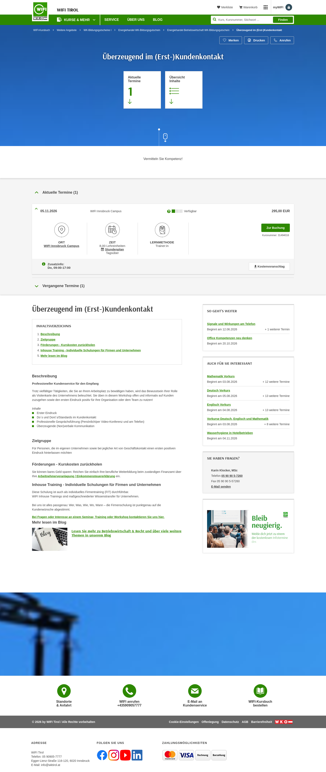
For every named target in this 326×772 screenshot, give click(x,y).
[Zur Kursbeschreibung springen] (184, 90)
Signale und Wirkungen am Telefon (231, 323)
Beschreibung (50, 333)
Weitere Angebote (67, 30)
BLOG (158, 19)
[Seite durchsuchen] (252, 20)
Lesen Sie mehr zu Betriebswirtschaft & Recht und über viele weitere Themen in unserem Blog (127, 532)
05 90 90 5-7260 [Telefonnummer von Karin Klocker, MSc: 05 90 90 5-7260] (232, 475)
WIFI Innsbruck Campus (61, 245)
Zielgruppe (48, 338)
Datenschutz (230, 721)
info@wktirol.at (50, 764)
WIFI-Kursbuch (41, 30)
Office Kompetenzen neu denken (229, 337)
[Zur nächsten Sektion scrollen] (163, 137)
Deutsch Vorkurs (218, 389)
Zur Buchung (278, 226)
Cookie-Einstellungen (184, 721)
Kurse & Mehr (74, 19)
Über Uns (136, 19)
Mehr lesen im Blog (54, 355)
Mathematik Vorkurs (221, 375)
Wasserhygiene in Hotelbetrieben (230, 432)
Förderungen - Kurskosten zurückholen (68, 344)
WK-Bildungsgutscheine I (97, 30)
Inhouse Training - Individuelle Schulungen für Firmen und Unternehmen (91, 349)
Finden (283, 19)
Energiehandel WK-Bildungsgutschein (139, 30)
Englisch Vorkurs (219, 403)
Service (111, 19)
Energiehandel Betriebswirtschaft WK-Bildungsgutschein (198, 30)
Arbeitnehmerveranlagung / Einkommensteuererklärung (76, 475)
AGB (245, 721)
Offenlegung (210, 721)
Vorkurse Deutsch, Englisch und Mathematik (237, 418)
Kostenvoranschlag (269, 265)
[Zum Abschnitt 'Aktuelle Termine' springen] (142, 90)
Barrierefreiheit (261, 721)
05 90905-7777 (52, 755)
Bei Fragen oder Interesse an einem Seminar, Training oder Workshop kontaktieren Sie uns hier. (98, 516)
